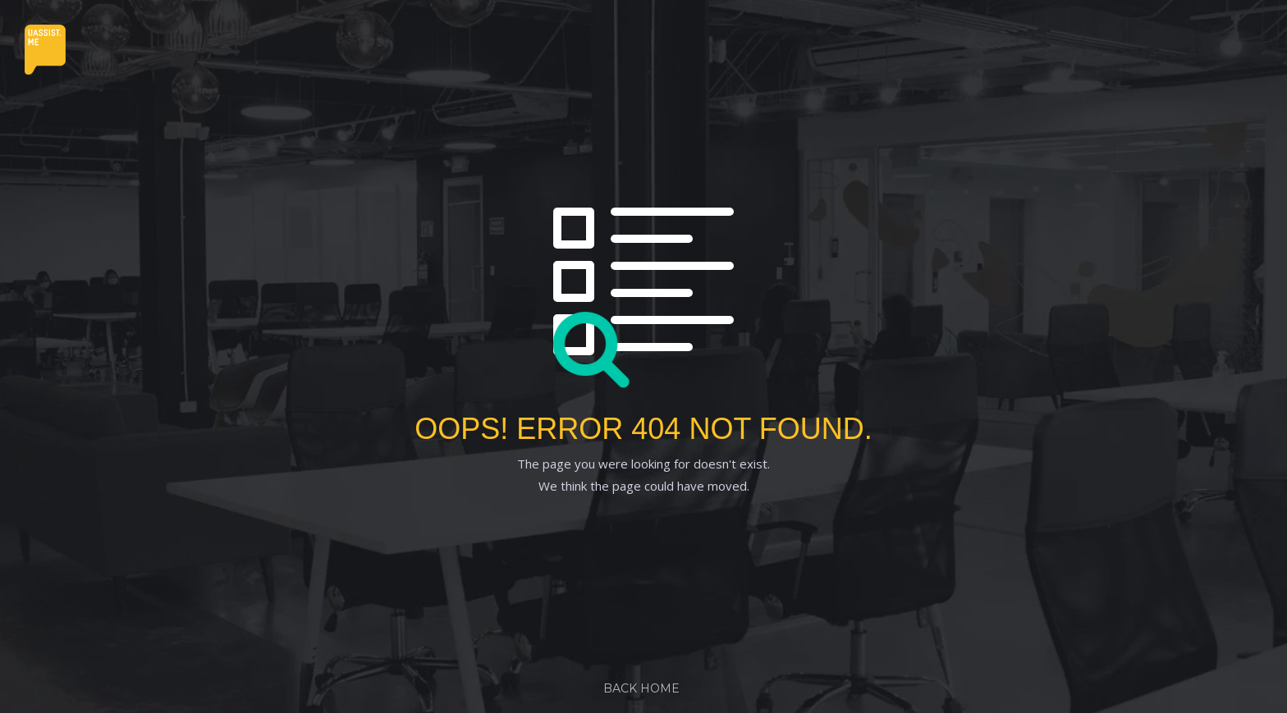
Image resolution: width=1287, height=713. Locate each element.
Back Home (641, 688)
